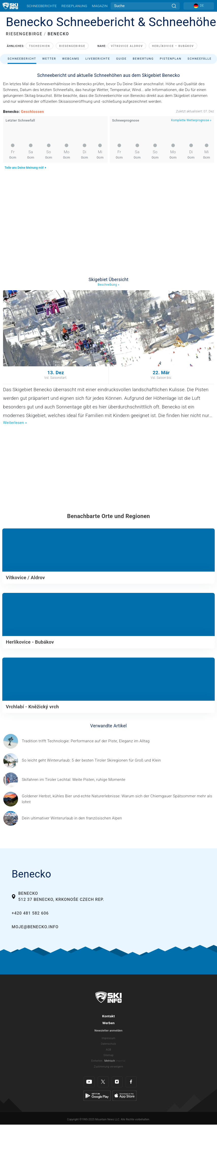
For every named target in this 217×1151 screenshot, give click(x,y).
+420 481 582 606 (30, 913)
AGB (108, 1049)
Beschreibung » (108, 284)
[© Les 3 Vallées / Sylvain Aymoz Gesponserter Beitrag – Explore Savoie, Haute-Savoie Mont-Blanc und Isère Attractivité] (72, 818)
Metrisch (109, 1060)
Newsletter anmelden (108, 1030)
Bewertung (143, 58)
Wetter (49, 58)
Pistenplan (170, 58)
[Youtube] (89, 1081)
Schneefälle (200, 58)
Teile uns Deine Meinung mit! (26, 167)
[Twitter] (103, 1081)
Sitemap (108, 1055)
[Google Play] (97, 1095)
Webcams (70, 58)
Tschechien (39, 46)
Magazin (100, 6)
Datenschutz (108, 1043)
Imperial (121, 1060)
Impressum (108, 1038)
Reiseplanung (74, 6)
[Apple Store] (124, 1095)
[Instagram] (117, 1081)
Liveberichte (98, 58)
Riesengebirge (72, 46)
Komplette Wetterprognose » (191, 120)
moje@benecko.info (35, 926)
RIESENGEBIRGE (24, 33)
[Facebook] (131, 1081)
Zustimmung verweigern (108, 1066)
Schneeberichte (42, 6)
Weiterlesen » (15, 422)
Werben (108, 1023)
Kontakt (108, 1016)
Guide (121, 58)
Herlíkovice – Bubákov (173, 46)
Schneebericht (22, 58)
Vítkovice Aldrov (127, 46)
